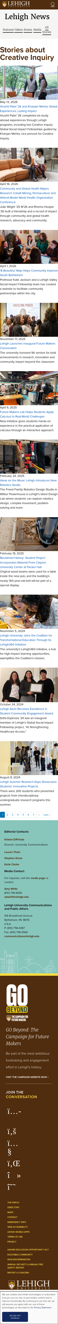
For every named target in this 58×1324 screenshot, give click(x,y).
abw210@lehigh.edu (16, 897)
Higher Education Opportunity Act (28, 1249)
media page (38, 878)
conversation (21, 1097)
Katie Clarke (11, 864)
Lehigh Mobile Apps (18, 1232)
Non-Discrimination (18, 1259)
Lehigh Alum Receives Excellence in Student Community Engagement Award (26, 711)
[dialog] (29, 1307)
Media (37, 29)
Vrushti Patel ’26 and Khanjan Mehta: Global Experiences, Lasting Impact (28, 108)
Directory (13, 1207)
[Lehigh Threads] (13, 1188)
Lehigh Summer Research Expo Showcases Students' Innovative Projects (28, 784)
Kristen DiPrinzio (14, 839)
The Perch (13, 1202)
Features (8, 29)
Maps (10, 1212)
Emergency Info (16, 1222)
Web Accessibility (17, 1227)
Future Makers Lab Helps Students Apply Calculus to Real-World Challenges (27, 414)
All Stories (46, 30)
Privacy (11, 1241)
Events (28, 29)
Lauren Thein (12, 852)
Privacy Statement (42, 1307)
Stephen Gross (13, 858)
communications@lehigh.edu (21, 936)
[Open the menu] (52, 4)
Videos (18, 29)
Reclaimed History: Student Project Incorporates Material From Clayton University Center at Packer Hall (23, 562)
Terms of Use (15, 1236)
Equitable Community (20, 1254)
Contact (12, 1217)
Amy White (11, 889)
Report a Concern (18, 1272)
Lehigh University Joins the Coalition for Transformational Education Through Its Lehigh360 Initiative (26, 640)
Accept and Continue (15, 1317)
